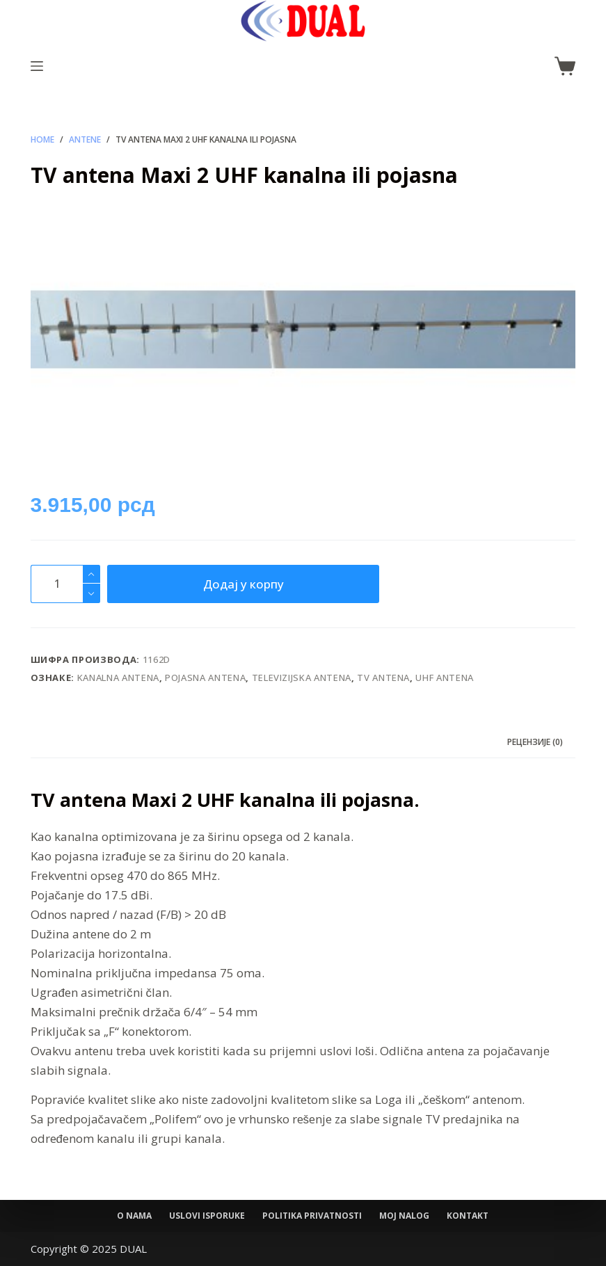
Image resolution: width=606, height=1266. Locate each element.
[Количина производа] (65, 584)
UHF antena (444, 677)
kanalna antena (118, 677)
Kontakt (467, 1215)
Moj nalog (404, 1215)
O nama (134, 1215)
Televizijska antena (301, 677)
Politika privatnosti (312, 1215)
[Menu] (37, 66)
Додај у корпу (243, 584)
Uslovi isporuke (207, 1215)
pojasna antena (205, 677)
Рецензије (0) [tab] (535, 742)
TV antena (383, 677)
